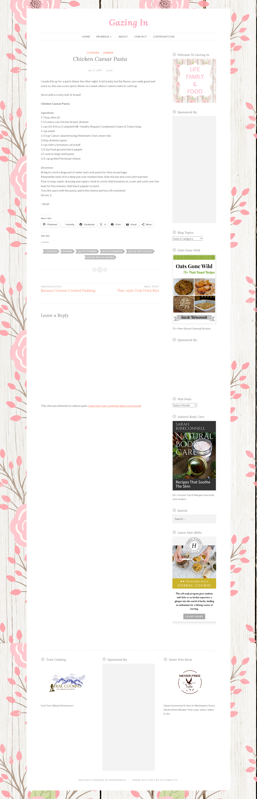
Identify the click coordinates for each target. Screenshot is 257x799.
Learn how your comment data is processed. (114, 405)
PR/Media (102, 36)
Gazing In (128, 22)
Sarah (109, 70)
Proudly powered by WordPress (102, 780)
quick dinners (112, 251)
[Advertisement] (194, 169)
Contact (140, 36)
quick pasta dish (140, 251)
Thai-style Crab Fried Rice (129, 289)
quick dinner (87, 251)
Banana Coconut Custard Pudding (70, 289)
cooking (93, 52)
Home (86, 36)
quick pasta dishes (100, 257)
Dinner (108, 52)
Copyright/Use (164, 36)
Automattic (169, 780)
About (123, 36)
